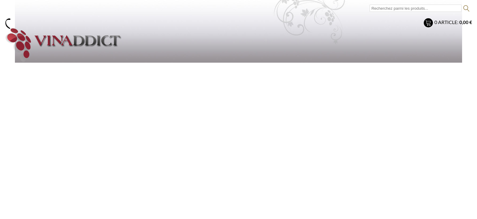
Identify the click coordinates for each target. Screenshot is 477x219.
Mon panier (429, 23)
